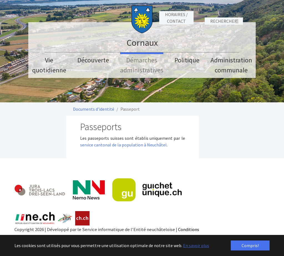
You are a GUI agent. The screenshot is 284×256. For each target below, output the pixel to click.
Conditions (188, 229)
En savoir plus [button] (196, 245)
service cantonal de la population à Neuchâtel (123, 145)
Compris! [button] (250, 245)
